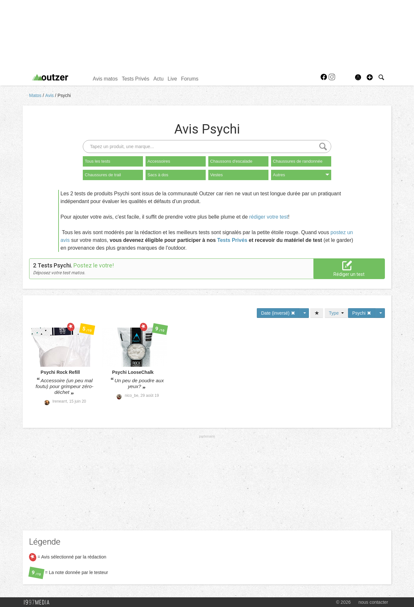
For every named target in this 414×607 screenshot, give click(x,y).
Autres (301, 174)
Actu (158, 78)
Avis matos (105, 78)
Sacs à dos (157, 174)
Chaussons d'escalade (231, 161)
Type (336, 313)
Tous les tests (97, 161)
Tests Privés (135, 78)
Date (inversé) (278, 313)
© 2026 (343, 602)
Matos (36, 95)
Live (172, 78)
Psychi (64, 95)
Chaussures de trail (103, 174)
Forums (190, 78)
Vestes (216, 174)
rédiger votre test (268, 217)
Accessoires (158, 161)
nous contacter (373, 602)
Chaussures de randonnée (297, 161)
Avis (50, 95)
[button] (369, 77)
